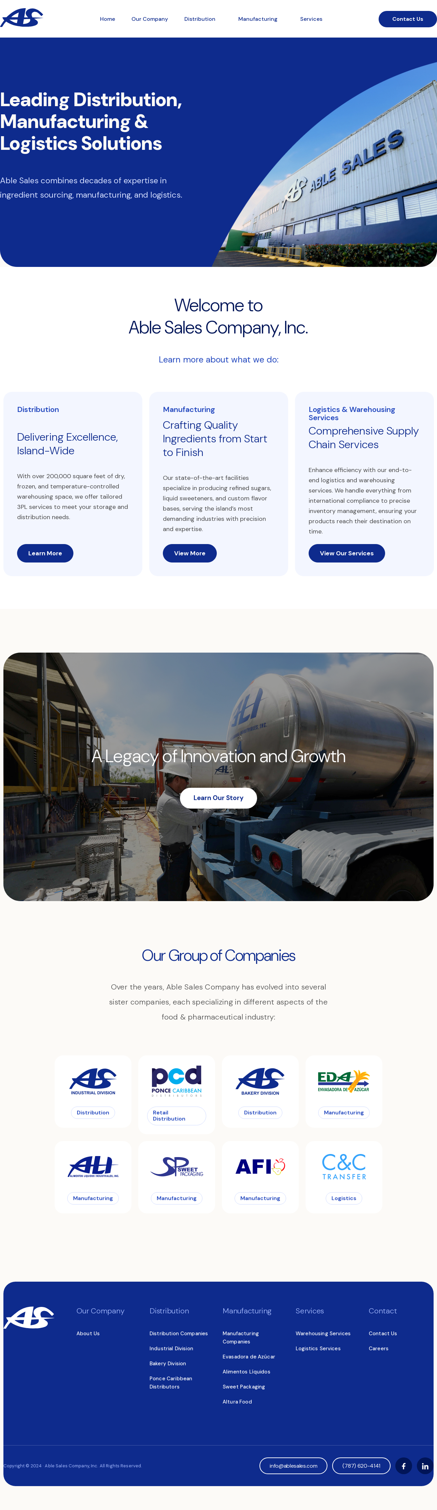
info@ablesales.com (293, 1465)
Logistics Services (318, 1348)
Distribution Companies (179, 1333)
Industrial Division (171, 1348)
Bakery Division (168, 1363)
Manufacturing (258, 19)
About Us (88, 1333)
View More (190, 553)
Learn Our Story (218, 798)
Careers (379, 1348)
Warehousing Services (323, 1333)
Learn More (45, 553)
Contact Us (407, 19)
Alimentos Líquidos (246, 1371)
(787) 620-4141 (361, 1465)
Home (107, 19)
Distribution (200, 19)
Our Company (149, 19)
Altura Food (237, 1401)
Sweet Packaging (244, 1386)
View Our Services (347, 553)
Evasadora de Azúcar (249, 1356)
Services (311, 19)
